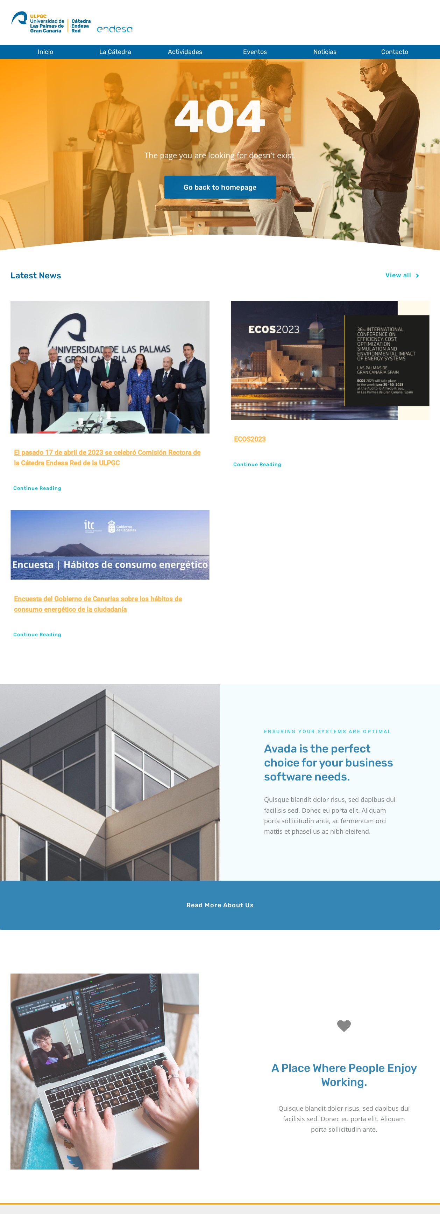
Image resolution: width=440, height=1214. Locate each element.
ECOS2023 (250, 439)
